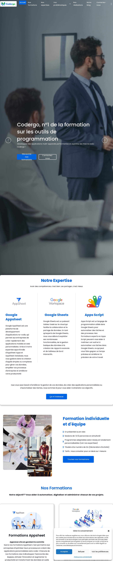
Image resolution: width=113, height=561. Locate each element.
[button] (108, 531)
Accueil (22, 2)
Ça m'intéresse (56, 396)
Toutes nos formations (78, 459)
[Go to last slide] (8, 140)
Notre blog (89, 3)
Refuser (81, 551)
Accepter (64, 551)
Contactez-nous (101, 3)
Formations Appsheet (27, 535)
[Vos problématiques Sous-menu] (70, 4)
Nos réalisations (78, 3)
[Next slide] (104, 140)
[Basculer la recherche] (111, 4)
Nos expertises (45, 3)
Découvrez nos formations (27, 157)
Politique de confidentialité (83, 557)
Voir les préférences (100, 551)
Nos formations (32, 3)
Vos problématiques (60, 3)
